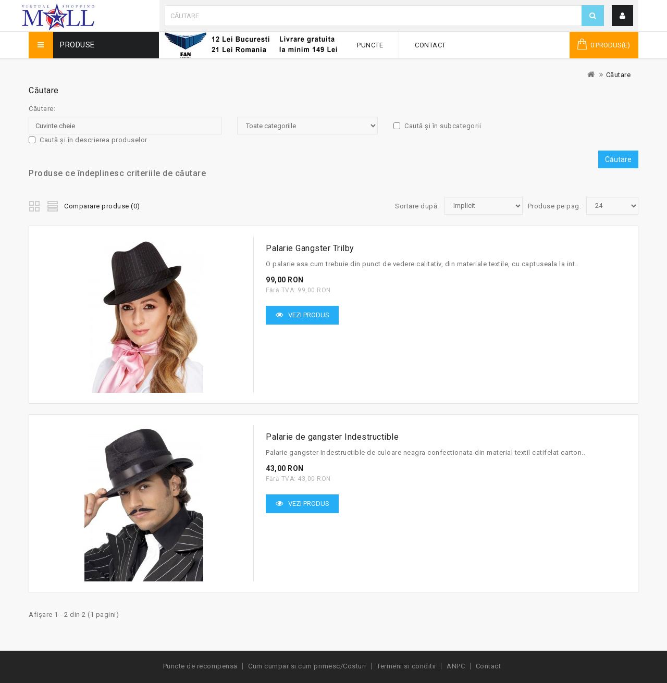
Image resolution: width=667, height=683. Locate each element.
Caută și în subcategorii (437, 126)
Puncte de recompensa (200, 666)
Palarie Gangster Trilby (310, 248)
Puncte (370, 45)
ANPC (456, 666)
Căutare (618, 75)
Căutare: (42, 109)
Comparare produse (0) (102, 206)
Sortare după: (417, 206)
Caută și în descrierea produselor (88, 140)
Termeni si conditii (406, 666)
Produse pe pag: (555, 206)
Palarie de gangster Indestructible (332, 437)
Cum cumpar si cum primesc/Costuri (307, 666)
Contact (430, 45)
